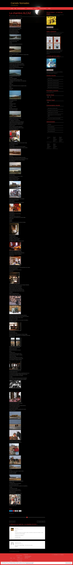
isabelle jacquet (50, 112)
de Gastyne (49, 110)
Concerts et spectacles (21, 8)
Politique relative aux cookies (29, 563)
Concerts (18, 557)
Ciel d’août (56, 112)
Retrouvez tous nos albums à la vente (52, 29)
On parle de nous (30, 8)
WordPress (62, 554)
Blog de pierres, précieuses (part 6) (53, 82)
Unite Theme (55, 554)
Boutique (36, 8)
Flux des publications (51, 126)
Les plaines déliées (41, 521)
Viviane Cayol (19, 15)
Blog (15, 8)
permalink (12, 513)
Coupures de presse (27, 557)
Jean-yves (49, 108)
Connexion (49, 124)
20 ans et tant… (50, 78)
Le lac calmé (12, 521)
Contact (49, 8)
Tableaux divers (20, 561)
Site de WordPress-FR (51, 131)
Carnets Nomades (20, 3)
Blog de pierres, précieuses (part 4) (53, 87)
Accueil (12, 8)
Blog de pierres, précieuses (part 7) (53, 80)
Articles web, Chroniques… (28, 556)
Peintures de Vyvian (42, 8)
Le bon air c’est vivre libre (56, 118)
